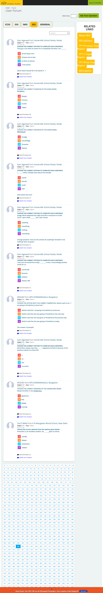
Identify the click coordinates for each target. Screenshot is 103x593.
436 (18, 553)
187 (50, 499)
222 (63, 506)
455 (32, 556)
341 (23, 533)
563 (14, 580)
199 (32, 502)
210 (9, 506)
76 (68, 475)
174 (63, 496)
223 (68, 506)
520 (36, 570)
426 (45, 550)
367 (68, 536)
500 (18, 566)
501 (23, 566)
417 (5, 550)
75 (65, 475)
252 (54, 513)
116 (18, 486)
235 (50, 509)
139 (50, 489)
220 (54, 506)
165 (23, 496)
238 (63, 509)
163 (14, 496)
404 (18, 546)
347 (50, 533)
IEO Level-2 (85, 70)
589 (59, 583)
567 (32, 580)
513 (5, 570)
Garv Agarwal (23, 40)
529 (5, 573)
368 (72, 536)
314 (45, 526)
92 (57, 479)
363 (50, 536)
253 (59, 513)
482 (9, 563)
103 (30, 482)
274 (9, 519)
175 (68, 496)
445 (59, 553)
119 (32, 486)
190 (63, 499)
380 (54, 540)
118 (27, 486)
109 (57, 482)
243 (14, 513)
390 (27, 543)
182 (27, 499)
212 (18, 506)
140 (54, 489)
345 (41, 533)
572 (54, 580)
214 (27, 506)
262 (27, 516)
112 (70, 482)
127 (68, 486)
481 (5, 563)
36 (61, 469)
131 (14, 489)
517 (23, 570)
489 (41, 563)
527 (68, 570)
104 (34, 482)
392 (36, 543)
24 (15, 469)
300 (54, 523)
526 (63, 570)
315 (50, 526)
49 (38, 472)
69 (42, 475)
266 (45, 516)
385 (5, 543)
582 (27, 583)
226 (9, 509)
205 (59, 502)
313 (41, 526)
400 (72, 543)
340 (18, 533)
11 (39, 465)
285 (59, 519)
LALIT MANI (22, 423)
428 (54, 550)
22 (8, 469)
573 (59, 580)
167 (32, 496)
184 (36, 499)
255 (68, 513)
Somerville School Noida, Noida (48, 40)
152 (36, 492)
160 (72, 492)
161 (5, 496)
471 (32, 560)
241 (5, 513)
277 (23, 519)
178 (9, 499)
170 (45, 496)
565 (23, 580)
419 (14, 550)
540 (54, 573)
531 (14, 573)
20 (73, 465)
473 (41, 560)
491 (50, 563)
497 (5, 566)
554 (45, 577)
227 (14, 509)
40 (4, 472)
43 (15, 472)
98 (8, 482)
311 (32, 526)
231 (32, 509)
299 (50, 523)
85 (31, 479)
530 (9, 573)
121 (41, 486)
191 (68, 499)
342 (27, 533)
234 (45, 509)
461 (59, 556)
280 (36, 519)
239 (68, 509)
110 (61, 482)
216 (36, 506)
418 (9, 550)
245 (23, 513)
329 (41, 529)
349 (59, 533)
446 (63, 553)
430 (63, 550)
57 (68, 472)
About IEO (84, 35)
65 (27, 475)
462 (63, 556)
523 (50, 570)
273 (5, 519)
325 (23, 529)
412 (54, 546)
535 (32, 573)
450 (9, 556)
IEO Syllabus (86, 40)
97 (4, 482)
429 (59, 550)
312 (36, 526)
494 (63, 563)
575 (68, 580)
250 (45, 513)
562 (9, 580)
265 (41, 516)
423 (32, 550)
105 (39, 482)
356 (18, 536)
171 (50, 496)
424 (36, 550)
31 (42, 469)
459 (50, 556)
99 (12, 482)
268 (54, 516)
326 (27, 529)
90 (50, 479)
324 (18, 529)
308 (18, 526)
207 (68, 502)
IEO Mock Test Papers (86, 64)
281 (41, 519)
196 (18, 502)
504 (36, 566)
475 (50, 560)
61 (12, 475)
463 (68, 556)
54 (57, 472)
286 (63, 519)
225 (5, 509)
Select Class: (66, 16)
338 (9, 533)
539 (50, 573)
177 (5, 499)
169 (41, 496)
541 (59, 573)
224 (72, 506)
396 (54, 543)
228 (18, 509)
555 (50, 577)
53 (53, 472)
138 (45, 489)
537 (41, 573)
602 (45, 587)
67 (34, 475)
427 (50, 550)
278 (27, 519)
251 (50, 513)
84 (27, 479)
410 (45, 546)
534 (27, 573)
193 (5, 502)
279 (32, 519)
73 (57, 475)
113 (5, 486)
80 (12, 479)
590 (63, 583)
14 (50, 465)
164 (18, 496)
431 (68, 550)
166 (27, 496)
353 (5, 536)
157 (59, 492)
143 (68, 489)
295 (32, 523)
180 (18, 499)
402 (9, 546)
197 (23, 502)
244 (18, 513)
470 (27, 560)
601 (41, 587)
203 (50, 502)
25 (19, 469)
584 (36, 583)
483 (14, 563)
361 (41, 536)
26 (23, 469)
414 (63, 546)
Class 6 (31, 43)
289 (5, 523)
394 (45, 543)
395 (50, 543)
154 (45, 492)
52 (50, 472)
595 (14, 587)
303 (68, 523)
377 (41, 540)
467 (14, 560)
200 (36, 502)
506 (45, 566)
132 (18, 489)
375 (32, 540)
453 (23, 556)
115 (14, 486)
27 (27, 469)
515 (14, 570)
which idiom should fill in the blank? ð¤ (44, 58)
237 (59, 509)
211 (14, 506)
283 (50, 519)
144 (72, 489)
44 (19, 472)
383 (68, 540)
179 (14, 499)
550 (27, 577)
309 (23, 526)
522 (45, 570)
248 (36, 513)
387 (14, 543)
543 (68, 573)
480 (72, 560)
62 (15, 475)
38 (68, 469)
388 (18, 543)
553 (41, 577)
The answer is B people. (44, 315)
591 (68, 583)
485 (23, 563)
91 (53, 479)
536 (36, 573)
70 (46, 475)
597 (23, 587)
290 (9, 523)
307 (14, 526)
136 (36, 489)
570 (45, 580)
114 (9, 486)
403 (14, 546)
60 (8, 475)
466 (9, 560)
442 (45, 553)
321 (5, 529)
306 (9, 526)
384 (72, 540)
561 (5, 580)
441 (41, 553)
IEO (34, 24)
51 (46, 472)
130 (9, 489)
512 (72, 566)
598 (27, 587)
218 (45, 506)
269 (59, 516)
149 (23, 492)
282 (45, 519)
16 (58, 465)
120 (36, 486)
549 (23, 577)
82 (19, 479)
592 (72, 583)
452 (18, 556)
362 (45, 536)
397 (59, 543)
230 (27, 509)
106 (43, 482)
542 (63, 573)
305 (5, 526)
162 (9, 496)
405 (23, 546)
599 (32, 587)
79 (8, 479)
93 (61, 479)
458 (45, 556)
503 (32, 566)
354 (9, 536)
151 (32, 492)
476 (54, 560)
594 (9, 587)
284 (54, 519)
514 (9, 570)
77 (72, 475)
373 (23, 540)
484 (18, 563)
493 (59, 563)
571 (50, 580)
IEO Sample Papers (84, 55)
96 (72, 479)
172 (54, 496)
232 (36, 509)
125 (59, 486)
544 (72, 573)
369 (5, 540)
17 (62, 465)
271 (68, 516)
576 (72, 580)
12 (43, 465)
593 (5, 587)
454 (27, 556)
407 (32, 546)
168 (36, 496)
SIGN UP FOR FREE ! (95, 3)
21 (4, 469)
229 (23, 509)
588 (54, 583)
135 (32, 489)
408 (36, 546)
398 (63, 543)
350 (63, 533)
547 (14, 577)
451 (14, 556)
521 (41, 570)
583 (32, 583)
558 (63, 577)
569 (41, 580)
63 (19, 475)
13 (46, 465)
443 (50, 553)
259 (14, 516)
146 (9, 492)
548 (18, 577)
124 (54, 486)
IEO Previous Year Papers (88, 47)
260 (18, 516)
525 (59, 570)
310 (27, 526)
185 (41, 499)
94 (65, 479)
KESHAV (20, 297)
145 (5, 492)
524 (54, 570)
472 (36, 560)
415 (68, 546)
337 (5, 533)
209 (5, 506)
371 (14, 540)
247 (32, 513)
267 (50, 516)
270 (63, 516)
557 (59, 577)
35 (57, 469)
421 (23, 550)
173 (59, 496)
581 (23, 583)
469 (23, 560)
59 (4, 475)
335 (68, 529)
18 (65, 465)
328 (36, 529)
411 (50, 546)
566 (27, 580)
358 (27, 536)
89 (46, 479)
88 (42, 479)
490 (45, 563)
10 (35, 465)
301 (59, 523)
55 (61, 472)
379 (50, 540)
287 (68, 519)
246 (27, 513)
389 (23, 543)
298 (45, 523)
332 (54, 529)
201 (41, 502)
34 (53, 469)
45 (23, 472)
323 (14, 529)
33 (50, 469)
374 (27, 540)
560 (72, 577)
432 (72, 550)
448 (72, 553)
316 (54, 526)
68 (38, 475)
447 (68, 553)
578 (9, 583)
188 (54, 499)
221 (59, 506)
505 (41, 566)
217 (41, 506)
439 (32, 553)
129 (5, 489)
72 (53, 475)
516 (18, 570)
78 (4, 479)
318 (63, 526)
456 (36, 556)
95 (68, 479)
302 (63, 523)
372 (18, 540)
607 (68, 587)
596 (18, 587)
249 (41, 513)
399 (68, 543)
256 (72, 513)
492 (54, 563)
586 (45, 583)
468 (18, 560)
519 (32, 570)
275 (14, 519)
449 (5, 556)
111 (66, 482)
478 (63, 560)
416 (72, 546)
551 (32, 577)
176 (72, 496)
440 (36, 553)
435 (14, 553)
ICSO (7, 24)
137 (41, 489)
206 (63, 502)
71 (50, 475)
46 (27, 472)
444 (54, 553)
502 (27, 566)
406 (27, 546)
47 (31, 472)
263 (32, 516)
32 (46, 469)
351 (68, 533)
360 (36, 536)
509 (59, 566)
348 (54, 533)
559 (68, 577)
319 (68, 526)
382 (63, 540)
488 (36, 563)
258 (9, 516)
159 (68, 492)
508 (54, 566)
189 (59, 499)
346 (45, 533)
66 (31, 475)
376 (36, 540)
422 (27, 550)
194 (9, 502)
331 (50, 529)
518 (27, 570)
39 (72, 469)
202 (45, 502)
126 (63, 486)
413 (59, 546)
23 (12, 469)
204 (54, 502)
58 (72, 472)
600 (36, 587)
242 (9, 513)
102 (25, 482)
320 (72, 526)
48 (34, 472)
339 (14, 533)
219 (50, 506)
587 (50, 583)
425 (41, 550)
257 (5, 516)
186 (45, 499)
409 (41, 546)
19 (69, 465)
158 (63, 492)
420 (18, 550)
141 (59, 489)
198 (27, 502)
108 (52, 482)
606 (63, 587)
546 (9, 577)
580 (18, 583)
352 (72, 533)
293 (23, 523)
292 (18, 523)
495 (68, 563)
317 (59, 526)
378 (45, 540)
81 (15, 479)
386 (9, 543)
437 (23, 553)
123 (50, 486)
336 (72, 529)
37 (65, 469)
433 (5, 553)
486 (27, 563)
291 (14, 523)
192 (72, 499)
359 (32, 536)
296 (36, 523)
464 (72, 556)
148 (18, 492)
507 (50, 566)
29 (34, 469)
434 (9, 553)
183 (32, 499)
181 (23, 499)
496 (72, 563)
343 (32, 533)
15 (54, 465)
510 (63, 566)
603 (50, 587)
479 (68, 560)
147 (14, 492)
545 (5, 577)
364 (54, 536)
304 (72, 523)
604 (54, 587)
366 (63, 536)
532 (18, 573)
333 (59, 529)
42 (12, 472)
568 (36, 580)
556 (54, 577)
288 (72, 519)
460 (54, 556)
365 (59, 536)
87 (38, 479)
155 (50, 492)
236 (54, 509)
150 (27, 492)
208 (72, 502)
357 (23, 536)
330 (45, 529)
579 (14, 583)
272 (72, 516)
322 (9, 529)
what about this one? (44, 182)
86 (34, 479)
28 (31, 469)
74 (61, 475)
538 (45, 573)
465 (5, 560)
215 (32, 506)
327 (32, 529)
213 (23, 506)
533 (23, 573)
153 (41, 492)
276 (18, 519)
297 (41, 523)
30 (38, 469)
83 (23, 479)
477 (59, 560)
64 (23, 475)
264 (36, 516)
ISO (16, 24)
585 (41, 583)
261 (23, 516)
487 (32, 563)
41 (8, 472)
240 (72, 509)
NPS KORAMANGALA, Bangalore (43, 297)
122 (45, 486)
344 (36, 533)
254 (63, 513)
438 (27, 553)
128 (72, 486)
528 (72, 570)
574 (63, 580)
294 (27, 523)
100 (16, 482)
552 (36, 577)
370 (9, 540)
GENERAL (45, 24)
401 (5, 546)
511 (68, 566)
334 (63, 529)
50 (42, 472)
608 (72, 587)
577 (5, 583)
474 (45, 560)
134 (27, 489)
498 (9, 566)
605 (59, 587)
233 (41, 509)
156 (54, 492)
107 (48, 482)
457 (41, 556)
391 (32, 543)
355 (14, 536)
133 (23, 489)
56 (65, 472)
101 (20, 482)
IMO (25, 24)
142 (63, 489)
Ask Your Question (88, 15)
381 (59, 540)
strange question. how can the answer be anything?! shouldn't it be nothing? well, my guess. (44, 227)
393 (41, 543)
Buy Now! (83, 591)
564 (18, 580)
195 (14, 502)
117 (23, 486)
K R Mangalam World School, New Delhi (49, 423)
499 (14, 566)
